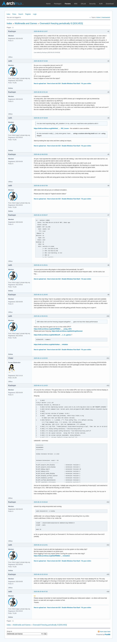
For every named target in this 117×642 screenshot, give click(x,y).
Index (8, 14)
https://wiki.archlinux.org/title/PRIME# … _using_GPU (53, 329)
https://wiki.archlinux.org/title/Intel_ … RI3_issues (51, 128)
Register (28, 14)
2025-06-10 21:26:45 (41, 294)
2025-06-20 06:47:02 (41, 591)
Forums (68, 4)
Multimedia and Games (26, 23)
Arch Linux (12, 3)
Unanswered (106, 17)
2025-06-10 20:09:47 (41, 215)
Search (20, 14)
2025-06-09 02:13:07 (41, 31)
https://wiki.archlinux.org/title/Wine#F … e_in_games (52, 335)
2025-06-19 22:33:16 (41, 574)
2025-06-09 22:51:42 (41, 92)
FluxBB (107, 634)
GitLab (83, 4)
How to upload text (40, 83)
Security (92, 4)
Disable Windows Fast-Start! (71, 83)
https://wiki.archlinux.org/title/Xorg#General (67, 331)
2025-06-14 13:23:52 (41, 358)
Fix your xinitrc (86, 83)
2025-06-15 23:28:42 (41, 502)
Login (35, 14)
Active (98, 17)
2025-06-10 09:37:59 (41, 185)
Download (110, 4)
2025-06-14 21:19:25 (41, 385)
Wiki (75, 4)
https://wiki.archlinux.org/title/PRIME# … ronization (52, 556)
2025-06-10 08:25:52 (41, 154)
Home (48, 4)
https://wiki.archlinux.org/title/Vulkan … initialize (51, 344)
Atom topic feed (105, 631)
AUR (100, 4)
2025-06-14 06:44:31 (41, 316)
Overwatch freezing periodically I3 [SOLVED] (61, 23)
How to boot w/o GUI (54, 83)
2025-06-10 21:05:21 (41, 265)
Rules (14, 14)
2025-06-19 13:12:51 (41, 545)
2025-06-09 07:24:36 (41, 61)
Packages (57, 4)
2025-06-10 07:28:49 (41, 118)
